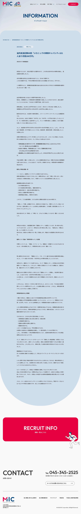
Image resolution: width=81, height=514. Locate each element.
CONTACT (73, 4)
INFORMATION (6, 40)
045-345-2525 (61, 472)
